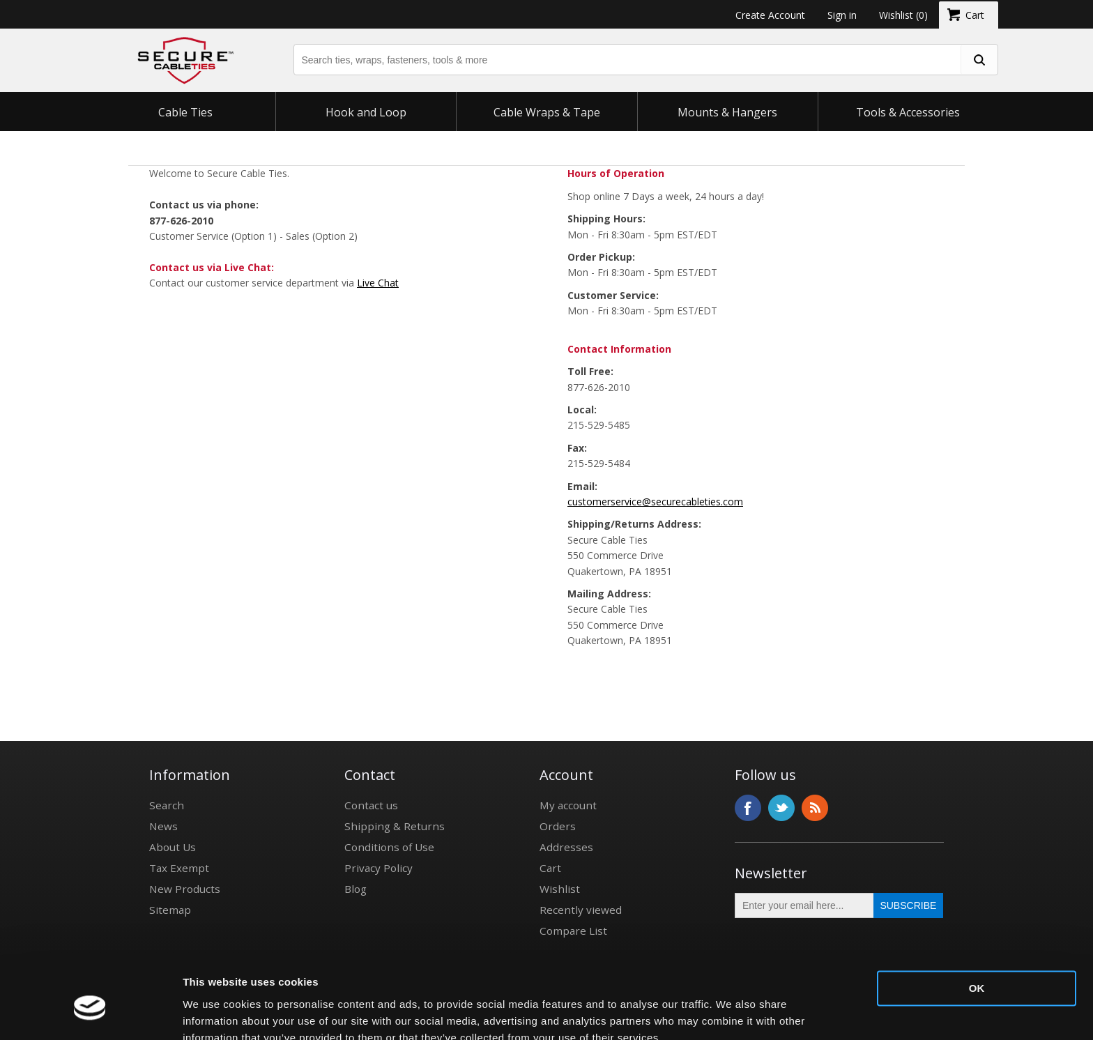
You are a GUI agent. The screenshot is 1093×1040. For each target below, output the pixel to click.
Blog (355, 889)
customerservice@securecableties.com (655, 501)
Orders (558, 826)
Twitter (781, 808)
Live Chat (378, 282)
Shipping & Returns (394, 826)
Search (166, 805)
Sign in (842, 15)
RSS (815, 808)
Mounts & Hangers (727, 112)
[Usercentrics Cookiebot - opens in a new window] (90, 1012)
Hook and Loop (366, 112)
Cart (550, 868)
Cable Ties (185, 112)
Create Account (770, 15)
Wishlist (560, 889)
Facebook (748, 808)
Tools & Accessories (908, 112)
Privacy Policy (378, 868)
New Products (184, 889)
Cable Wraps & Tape (547, 112)
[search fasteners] (979, 59)
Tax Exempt (179, 868)
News (163, 826)
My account (568, 805)
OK (977, 925)
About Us (172, 847)
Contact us (371, 805)
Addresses (566, 847)
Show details (215, 1012)
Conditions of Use (389, 847)
